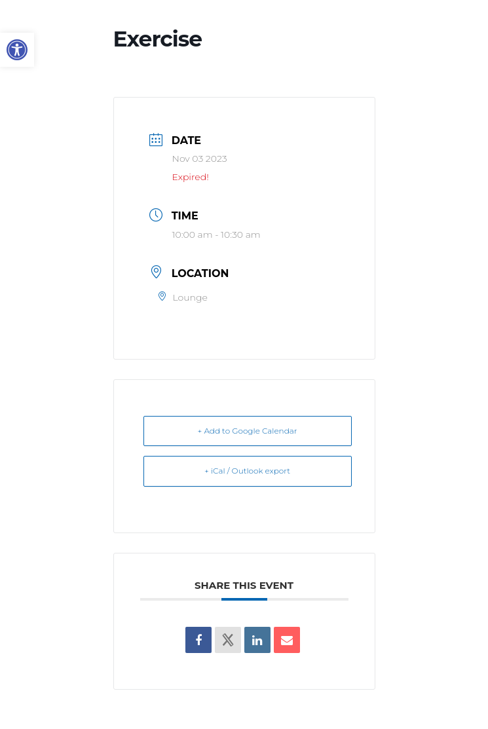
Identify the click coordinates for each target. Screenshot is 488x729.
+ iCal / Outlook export (247, 471)
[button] (17, 50)
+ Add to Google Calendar (247, 431)
